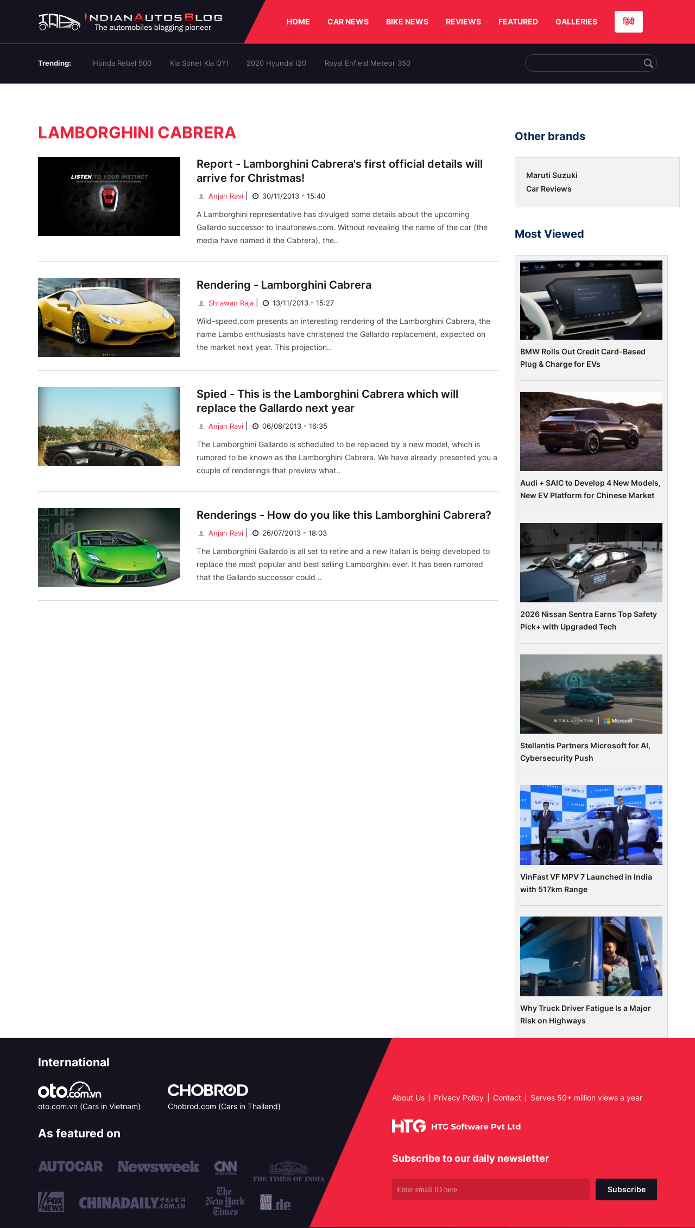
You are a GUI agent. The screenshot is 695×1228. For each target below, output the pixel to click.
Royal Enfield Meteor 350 (367, 63)
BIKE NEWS (407, 21)
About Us (408, 1097)
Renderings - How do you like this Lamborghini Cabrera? (344, 514)
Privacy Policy (459, 1097)
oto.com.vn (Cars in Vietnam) (89, 1106)
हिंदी (629, 21)
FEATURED (518, 21)
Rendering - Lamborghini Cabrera (284, 284)
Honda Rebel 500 (122, 63)
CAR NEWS (348, 21)
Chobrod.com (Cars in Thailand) (224, 1106)
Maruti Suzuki (552, 175)
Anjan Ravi (220, 196)
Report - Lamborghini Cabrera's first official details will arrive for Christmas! (340, 170)
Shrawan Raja (225, 302)
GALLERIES (576, 21)
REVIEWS (463, 21)
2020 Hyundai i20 (276, 63)
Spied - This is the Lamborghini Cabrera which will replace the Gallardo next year (327, 401)
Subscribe (627, 1189)
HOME (298, 21)
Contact (507, 1097)
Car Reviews (549, 188)
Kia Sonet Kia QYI (199, 63)
